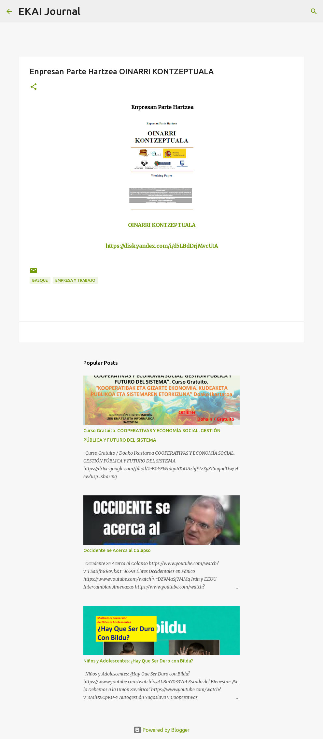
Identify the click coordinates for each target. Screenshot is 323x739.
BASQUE (40, 280)
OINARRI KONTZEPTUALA (161, 225)
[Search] (89, 11)
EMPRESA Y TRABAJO (75, 280)
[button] (33, 87)
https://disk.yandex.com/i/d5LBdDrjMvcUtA (161, 246)
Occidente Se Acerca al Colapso (117, 550)
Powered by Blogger (161, 730)
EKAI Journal (49, 11)
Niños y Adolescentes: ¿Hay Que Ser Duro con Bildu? (138, 660)
